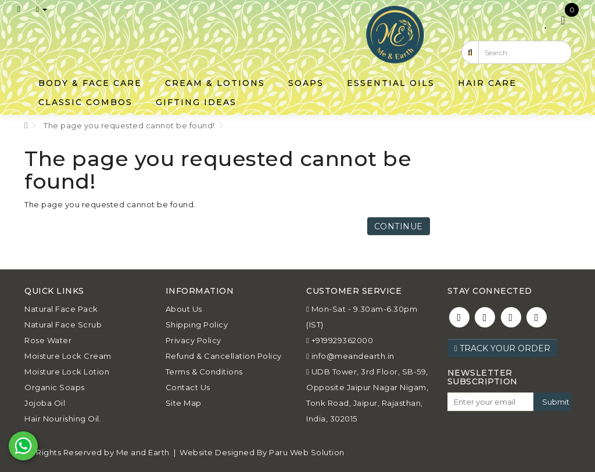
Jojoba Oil (44, 403)
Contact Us (188, 387)
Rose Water (47, 340)
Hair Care (487, 83)
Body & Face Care (90, 83)
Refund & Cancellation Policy (224, 356)
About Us (184, 309)
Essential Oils (391, 83)
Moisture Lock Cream (68, 356)
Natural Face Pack (61, 309)
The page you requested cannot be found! (129, 125)
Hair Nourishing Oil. (62, 418)
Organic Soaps (54, 387)
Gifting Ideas (196, 102)
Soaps (306, 83)
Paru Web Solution (307, 452)
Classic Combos (85, 102)
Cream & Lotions (215, 83)
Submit (555, 401)
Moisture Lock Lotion (66, 371)
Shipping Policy (197, 324)
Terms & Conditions (204, 371)
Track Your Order (502, 348)
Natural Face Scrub (63, 324)
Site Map (184, 403)
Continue (398, 226)
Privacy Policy (193, 340)
